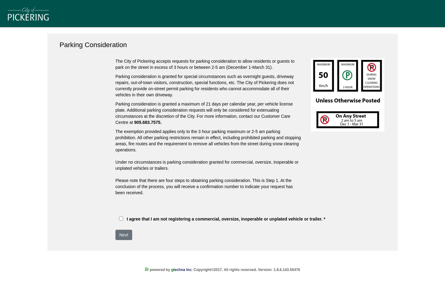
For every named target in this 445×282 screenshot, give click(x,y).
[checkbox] (121, 219)
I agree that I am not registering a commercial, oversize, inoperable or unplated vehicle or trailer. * (226, 219)
